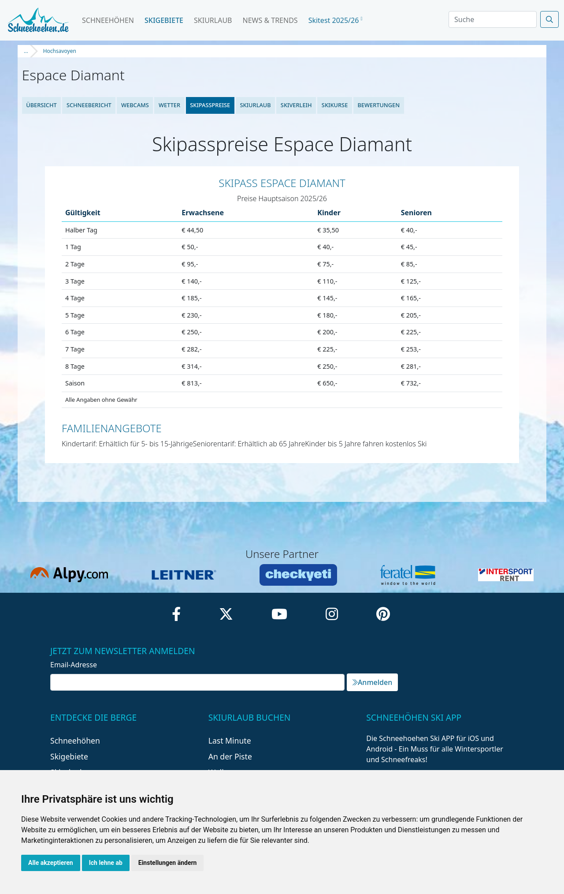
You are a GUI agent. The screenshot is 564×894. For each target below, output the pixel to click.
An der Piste (230, 756)
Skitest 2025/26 (335, 20)
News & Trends (270, 20)
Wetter (169, 105)
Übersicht (41, 105)
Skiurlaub (213, 20)
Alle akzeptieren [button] (50, 862)
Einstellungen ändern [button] (167, 862)
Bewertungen (378, 105)
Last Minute (229, 740)
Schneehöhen (108, 20)
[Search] (493, 19)
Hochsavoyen (59, 51)
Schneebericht (89, 105)
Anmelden (372, 682)
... (26, 51)
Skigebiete (164, 20)
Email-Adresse (73, 665)
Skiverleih (296, 105)
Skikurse (335, 105)
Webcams (135, 105)
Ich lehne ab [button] (105, 862)
